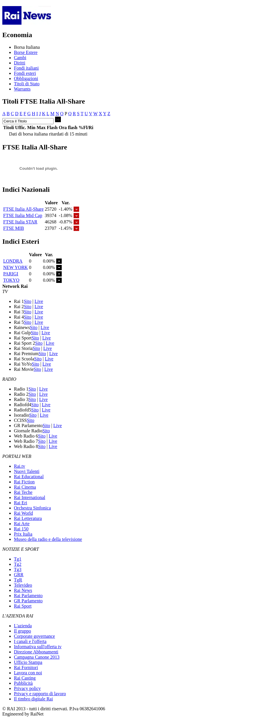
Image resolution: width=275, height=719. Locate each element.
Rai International (29, 497)
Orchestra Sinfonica (32, 507)
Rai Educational (29, 476)
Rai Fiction (24, 481)
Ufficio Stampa (28, 662)
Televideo (23, 585)
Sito (27, 301)
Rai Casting (25, 677)
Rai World (23, 513)
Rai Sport (23, 606)
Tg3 (17, 569)
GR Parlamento (28, 600)
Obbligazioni (26, 78)
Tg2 (17, 564)
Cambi (20, 57)
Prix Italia (23, 534)
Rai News (23, 590)
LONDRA (13, 261)
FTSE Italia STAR (20, 221)
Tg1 (17, 559)
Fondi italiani (26, 68)
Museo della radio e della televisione (48, 539)
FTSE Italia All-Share (23, 209)
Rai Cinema (25, 487)
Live (38, 301)
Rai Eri (20, 502)
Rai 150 (21, 528)
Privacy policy (27, 688)
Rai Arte (22, 523)
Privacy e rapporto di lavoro (40, 693)
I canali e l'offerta (30, 641)
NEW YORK (15, 267)
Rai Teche (23, 492)
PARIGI (10, 273)
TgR (18, 579)
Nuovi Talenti (26, 471)
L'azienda (23, 625)
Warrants (22, 88)
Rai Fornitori (26, 667)
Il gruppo (22, 630)
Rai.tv (19, 466)
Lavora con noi (28, 672)
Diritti (19, 62)
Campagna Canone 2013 (36, 657)
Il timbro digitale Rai (33, 698)
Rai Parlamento (28, 595)
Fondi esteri (25, 73)
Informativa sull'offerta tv (37, 646)
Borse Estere (25, 52)
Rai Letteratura (28, 518)
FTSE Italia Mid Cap (22, 215)
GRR (18, 574)
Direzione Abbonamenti (36, 651)
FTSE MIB (13, 228)
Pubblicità (23, 683)
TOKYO (11, 280)
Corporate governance (34, 636)
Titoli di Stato (26, 83)
